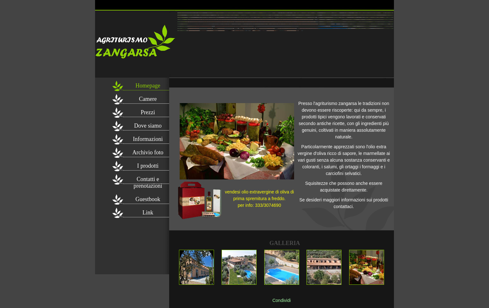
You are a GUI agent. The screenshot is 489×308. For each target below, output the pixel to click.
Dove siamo (148, 125)
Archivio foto (147, 152)
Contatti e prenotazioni (148, 180)
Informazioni (148, 139)
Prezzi (148, 112)
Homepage (147, 85)
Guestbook (147, 199)
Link (147, 212)
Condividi (281, 300)
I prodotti (148, 166)
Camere (148, 99)
